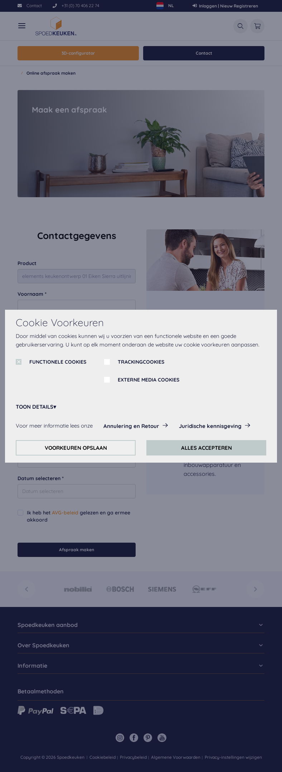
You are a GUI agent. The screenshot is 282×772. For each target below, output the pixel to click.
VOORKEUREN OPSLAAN (76, 447)
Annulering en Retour (131, 426)
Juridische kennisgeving (210, 426)
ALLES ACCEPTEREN (206, 447)
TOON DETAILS (34, 406)
